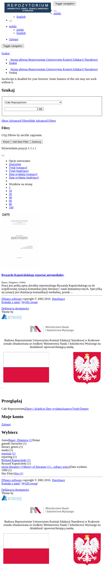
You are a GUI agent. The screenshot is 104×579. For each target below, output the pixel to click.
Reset (6, 141)
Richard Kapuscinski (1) (15, 460)
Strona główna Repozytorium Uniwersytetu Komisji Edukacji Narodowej (54, 69)
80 (10, 204)
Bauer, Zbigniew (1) (20, 440)
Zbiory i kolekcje (35, 408)
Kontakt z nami (10, 302)
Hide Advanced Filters (42, 120)
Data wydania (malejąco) (24, 177)
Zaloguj (6, 424)
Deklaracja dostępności (15, 308)
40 (10, 197)
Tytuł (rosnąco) (18, 167)
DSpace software (11, 298)
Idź (40, 109)
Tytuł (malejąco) (19, 170)
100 (11, 207)
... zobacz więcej (60, 466)
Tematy (84, 408)
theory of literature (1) (37, 466)
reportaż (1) (8, 453)
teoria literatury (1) (12, 466)
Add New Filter (20, 141)
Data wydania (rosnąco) (23, 174)
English (21, 16)
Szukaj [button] (5, 53)
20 (10, 194)
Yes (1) (19, 473)
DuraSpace (58, 298)
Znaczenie (15, 164)
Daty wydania (54, 408)
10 (10, 190)
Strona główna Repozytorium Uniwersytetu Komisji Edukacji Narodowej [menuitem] (53, 59)
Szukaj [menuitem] (13, 63)
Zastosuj (36, 141)
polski (57, 13)
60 (10, 200)
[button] (55, 11)
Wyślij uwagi (30, 302)
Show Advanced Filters (15, 120)
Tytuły (76, 408)
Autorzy (67, 408)
